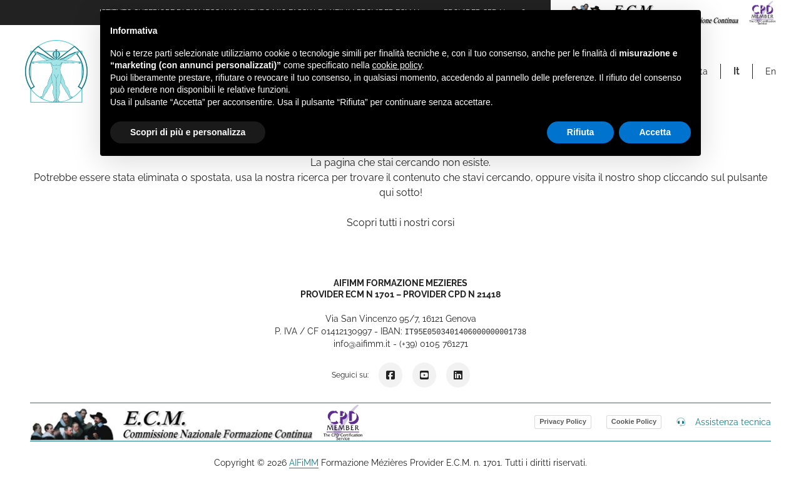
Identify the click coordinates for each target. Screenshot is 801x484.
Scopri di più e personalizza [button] (187, 132)
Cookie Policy (633, 421)
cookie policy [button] (397, 65)
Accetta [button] (655, 132)
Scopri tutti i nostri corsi (400, 223)
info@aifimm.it (362, 344)
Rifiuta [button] (580, 132)
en (770, 71)
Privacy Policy (562, 421)
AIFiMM (304, 463)
